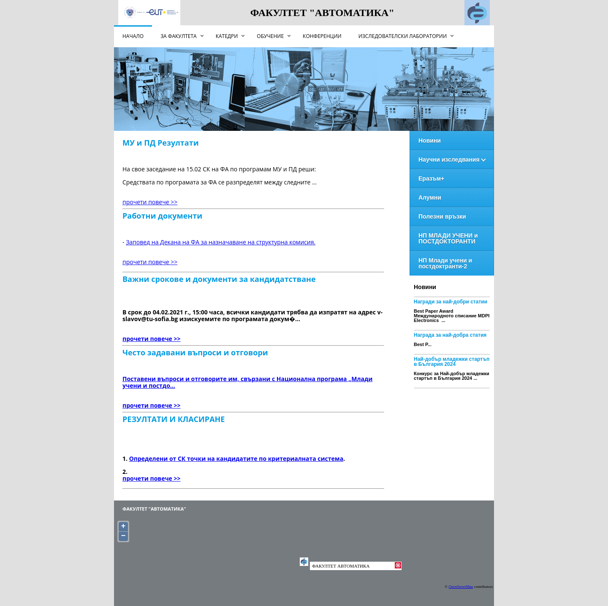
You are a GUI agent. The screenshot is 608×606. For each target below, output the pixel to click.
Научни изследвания (449, 159)
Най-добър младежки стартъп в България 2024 (451, 361)
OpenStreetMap (460, 586)
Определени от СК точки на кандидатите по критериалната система (236, 458)
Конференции (322, 36)
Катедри (227, 36)
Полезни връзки (442, 216)
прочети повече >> (149, 202)
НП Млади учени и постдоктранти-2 (445, 263)
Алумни (429, 197)
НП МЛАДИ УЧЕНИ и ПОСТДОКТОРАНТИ (448, 238)
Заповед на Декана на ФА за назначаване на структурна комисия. (220, 242)
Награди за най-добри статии (450, 302)
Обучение (270, 36)
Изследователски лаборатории (402, 36)
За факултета (178, 36)
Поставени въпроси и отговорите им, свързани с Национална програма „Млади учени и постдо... (247, 382)
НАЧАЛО (133, 36)
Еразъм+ (431, 178)
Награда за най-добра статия (450, 335)
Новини (429, 140)
